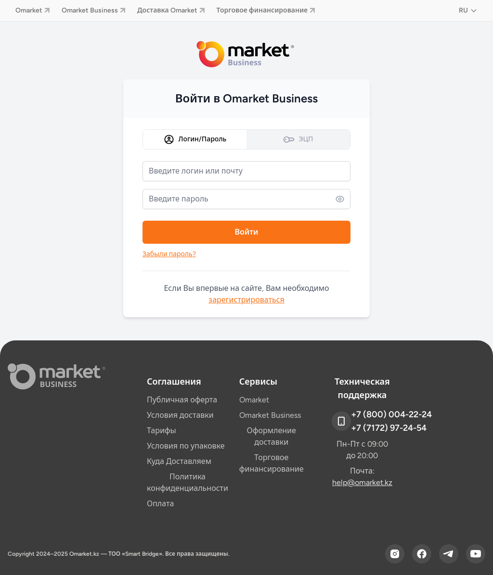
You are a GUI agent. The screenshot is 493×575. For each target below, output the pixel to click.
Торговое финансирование (266, 10)
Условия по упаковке (186, 445)
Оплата (160, 503)
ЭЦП (298, 139)
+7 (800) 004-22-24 (391, 414)
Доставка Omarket (171, 10)
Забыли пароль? (169, 254)
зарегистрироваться (246, 299)
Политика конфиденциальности (187, 482)
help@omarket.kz (362, 482)
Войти (246, 232)
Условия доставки (180, 415)
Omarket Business (94, 10)
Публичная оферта (182, 399)
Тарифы (161, 430)
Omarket (32, 10)
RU (468, 10)
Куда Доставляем (179, 461)
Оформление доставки (271, 436)
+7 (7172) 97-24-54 (389, 428)
